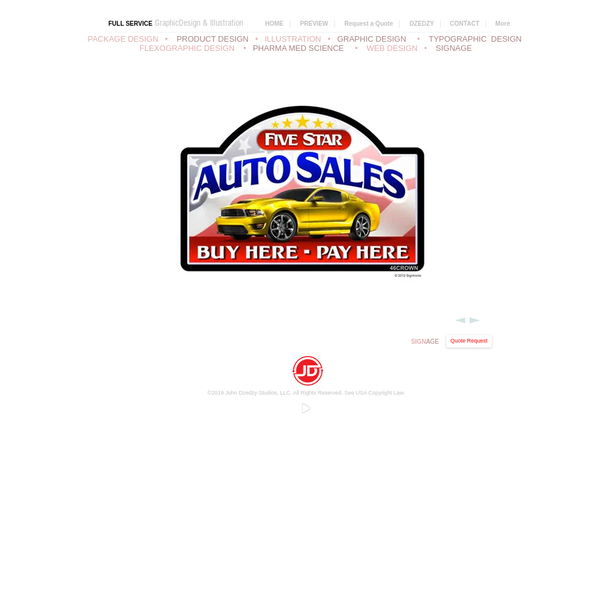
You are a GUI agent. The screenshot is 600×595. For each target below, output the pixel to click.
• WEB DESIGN (388, 48)
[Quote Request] (469, 341)
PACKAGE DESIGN (123, 39)
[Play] (305, 407)
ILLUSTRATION (292, 39)
